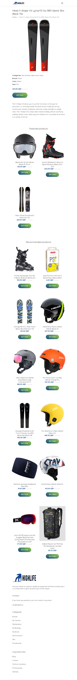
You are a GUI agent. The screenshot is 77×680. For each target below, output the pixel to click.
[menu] (62, 3)
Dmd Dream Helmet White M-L (52, 485)
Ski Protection (17, 636)
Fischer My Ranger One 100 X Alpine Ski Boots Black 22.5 (24, 277)
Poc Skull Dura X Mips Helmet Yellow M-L (52, 432)
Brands (27, 75)
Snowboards (16, 643)
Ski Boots (15, 632)
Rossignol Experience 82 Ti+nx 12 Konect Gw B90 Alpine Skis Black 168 (25, 433)
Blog (14, 657)
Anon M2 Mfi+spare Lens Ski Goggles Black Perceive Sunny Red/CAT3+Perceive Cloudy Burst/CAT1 (24, 538)
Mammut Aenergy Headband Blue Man (25, 485)
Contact (15, 660)
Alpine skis (35, 75)
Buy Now (20, 95)
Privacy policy (17, 668)
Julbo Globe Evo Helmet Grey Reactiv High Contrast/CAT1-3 (25, 380)
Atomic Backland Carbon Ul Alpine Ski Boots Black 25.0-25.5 (52, 164)
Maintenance (16, 624)
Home (14, 17)
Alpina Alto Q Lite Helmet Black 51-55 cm (24, 163)
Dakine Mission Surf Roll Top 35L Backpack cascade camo (52, 546)
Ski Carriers (16, 620)
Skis (23, 75)
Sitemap (15, 672)
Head (41, 75)
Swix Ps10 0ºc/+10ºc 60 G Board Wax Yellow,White (52, 277)
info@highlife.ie (17, 605)
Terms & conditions (19, 664)
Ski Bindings (16, 628)
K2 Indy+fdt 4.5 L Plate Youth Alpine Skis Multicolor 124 (24, 328)
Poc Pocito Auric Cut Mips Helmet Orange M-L (52, 379)
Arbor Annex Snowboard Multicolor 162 (24, 216)
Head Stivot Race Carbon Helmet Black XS (52, 328)
